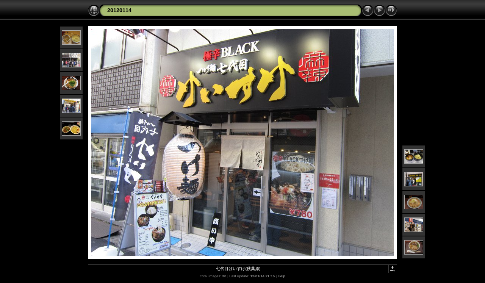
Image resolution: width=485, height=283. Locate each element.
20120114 (119, 10)
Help (281, 276)
